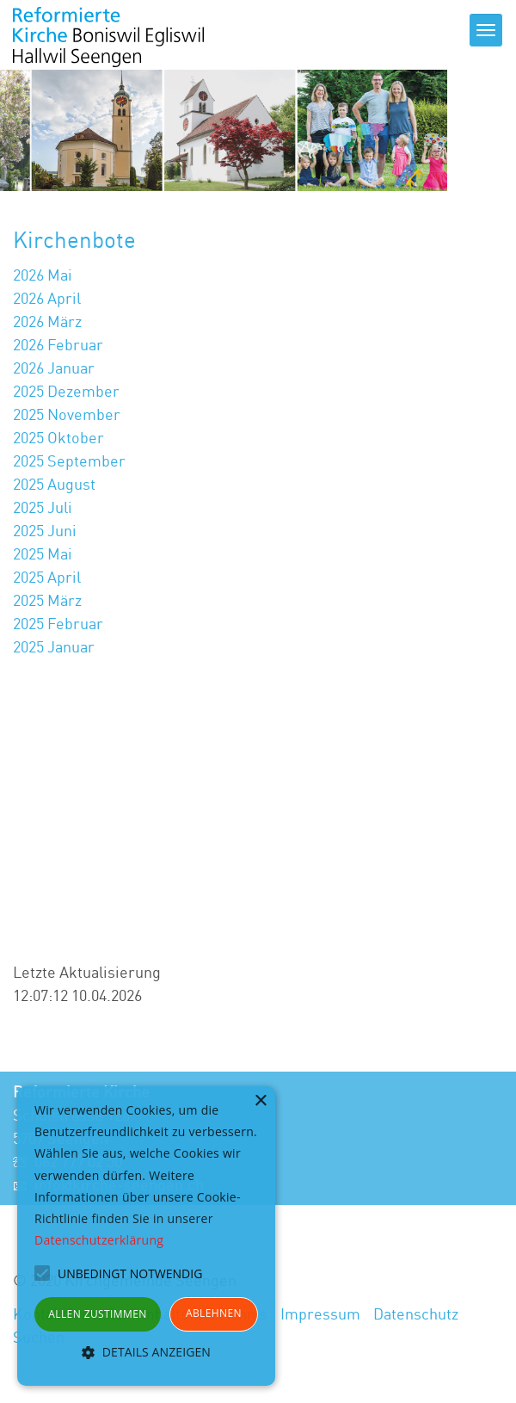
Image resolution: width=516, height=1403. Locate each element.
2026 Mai (42, 274)
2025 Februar (58, 623)
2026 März (47, 321)
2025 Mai (42, 553)
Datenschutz (415, 1313)
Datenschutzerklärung (98, 1240)
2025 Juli (42, 507)
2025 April (47, 576)
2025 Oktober (58, 437)
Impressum (320, 1313)
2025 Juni (45, 530)
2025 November (66, 414)
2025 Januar (54, 646)
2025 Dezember (66, 390)
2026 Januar (54, 367)
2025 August (54, 483)
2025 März (47, 599)
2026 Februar (58, 344)
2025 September (69, 460)
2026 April (47, 297)
